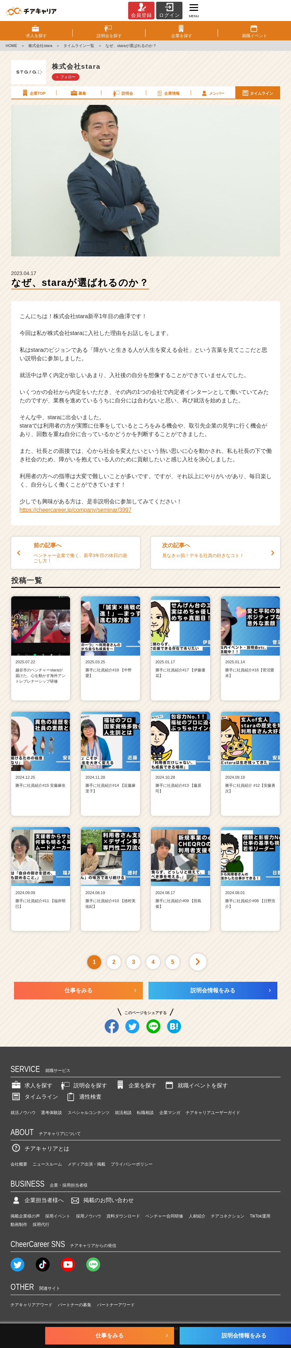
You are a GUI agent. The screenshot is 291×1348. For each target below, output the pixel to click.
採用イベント (57, 1216)
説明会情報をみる (212, 990)
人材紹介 (197, 1216)
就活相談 (123, 1112)
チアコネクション (227, 1216)
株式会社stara (40, 45)
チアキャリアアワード (32, 1304)
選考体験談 (51, 1112)
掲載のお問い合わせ (101, 1200)
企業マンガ (169, 1112)
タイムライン (257, 93)
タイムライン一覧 (78, 45)
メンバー (212, 93)
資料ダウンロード (123, 1216)
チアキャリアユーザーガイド (213, 1112)
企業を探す (136, 1085)
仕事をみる (78, 990)
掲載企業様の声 (25, 1216)
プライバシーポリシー (132, 1164)
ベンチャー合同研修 (164, 1216)
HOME (11, 45)
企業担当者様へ (37, 1200)
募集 (78, 93)
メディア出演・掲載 (86, 1164)
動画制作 (19, 1224)
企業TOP (33, 93)
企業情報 (167, 93)
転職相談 (145, 1112)
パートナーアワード (116, 1304)
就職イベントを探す (196, 1085)
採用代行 (41, 1224)
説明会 (122, 93)
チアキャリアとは (40, 1148)
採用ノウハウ (88, 1216)
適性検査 (83, 1096)
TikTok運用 (260, 1216)
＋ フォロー (65, 77)
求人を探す (32, 1085)
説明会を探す (83, 1085)
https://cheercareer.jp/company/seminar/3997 (76, 510)
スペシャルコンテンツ (89, 1112)
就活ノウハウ (23, 1112)
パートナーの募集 (74, 1304)
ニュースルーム (47, 1164)
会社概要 (19, 1164)
